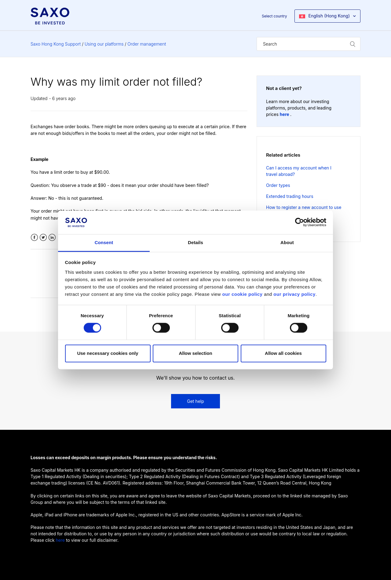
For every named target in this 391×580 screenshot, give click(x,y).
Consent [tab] (104, 242)
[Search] (308, 44)
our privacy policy (294, 294)
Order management (146, 43)
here (285, 114)
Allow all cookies (283, 353)
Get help (195, 401)
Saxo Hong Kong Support (56, 43)
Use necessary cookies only (107, 353)
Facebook (34, 237)
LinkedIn (52, 237)
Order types (278, 185)
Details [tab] (195, 242)
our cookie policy (242, 294)
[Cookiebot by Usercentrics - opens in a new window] (299, 222)
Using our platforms (104, 43)
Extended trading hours (289, 196)
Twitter (43, 237)
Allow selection (195, 353)
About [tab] (287, 242)
